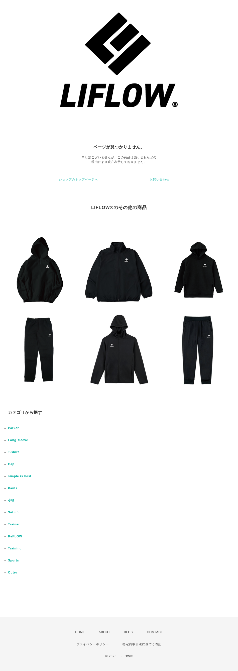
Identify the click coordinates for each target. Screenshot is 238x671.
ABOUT (104, 632)
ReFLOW (15, 536)
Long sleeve (18, 440)
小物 (11, 500)
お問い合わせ (159, 179)
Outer (12, 572)
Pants (13, 488)
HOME (80, 632)
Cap (11, 464)
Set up (13, 512)
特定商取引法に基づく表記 (142, 644)
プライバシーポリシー (92, 644)
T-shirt (13, 452)
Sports (13, 560)
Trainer (14, 524)
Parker (13, 428)
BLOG (128, 632)
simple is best (19, 476)
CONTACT (155, 632)
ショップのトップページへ (78, 179)
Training (15, 548)
